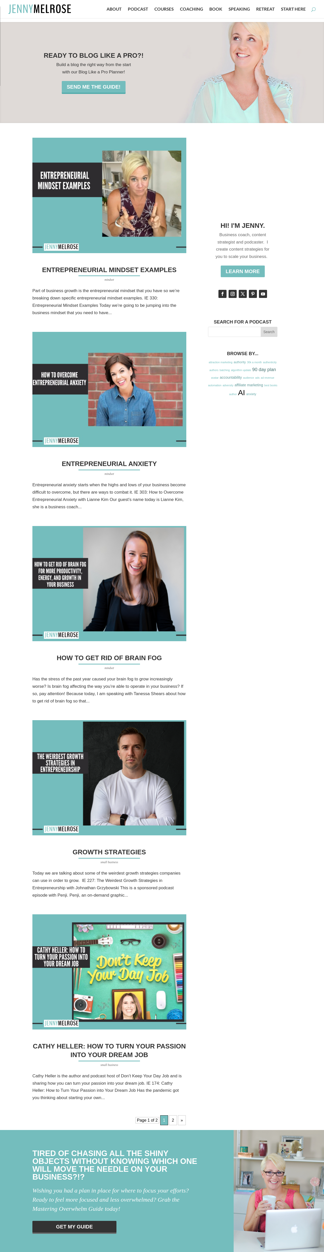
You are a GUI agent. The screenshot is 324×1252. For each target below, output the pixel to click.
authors (213, 370)
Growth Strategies (109, 852)
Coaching (191, 9)
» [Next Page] (182, 1120)
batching (224, 370)
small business (109, 862)
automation (214, 385)
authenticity (270, 362)
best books (270, 385)
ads (257, 377)
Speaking (239, 9)
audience (248, 377)
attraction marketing (221, 362)
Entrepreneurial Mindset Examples (109, 270)
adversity (227, 385)
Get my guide (74, 1226)
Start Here (293, 9)
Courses (164, 9)
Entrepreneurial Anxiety (109, 464)
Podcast (138, 9)
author (233, 394)
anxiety (251, 394)
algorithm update (241, 370)
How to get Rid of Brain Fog (109, 658)
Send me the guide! (93, 87)
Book (215, 9)
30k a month (254, 362)
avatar (215, 377)
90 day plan (264, 369)
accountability (231, 377)
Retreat (265, 9)
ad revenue (267, 377)
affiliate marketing (249, 385)
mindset (109, 279)
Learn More (243, 271)
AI (241, 392)
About (114, 9)
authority (240, 362)
